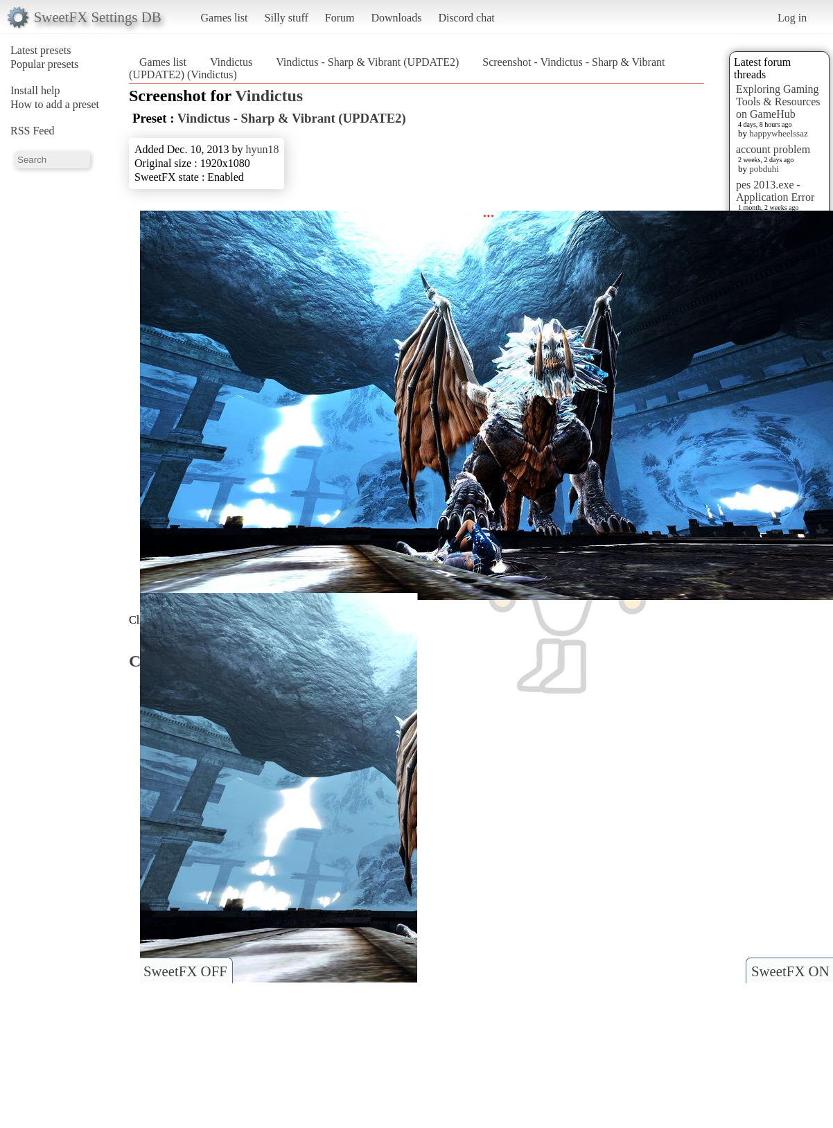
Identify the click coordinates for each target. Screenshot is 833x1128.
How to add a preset (54, 104)
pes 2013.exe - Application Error (775, 191)
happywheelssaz (778, 133)
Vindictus (231, 62)
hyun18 (262, 149)
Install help (35, 90)
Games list (224, 18)
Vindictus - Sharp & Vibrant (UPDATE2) (367, 62)
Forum (340, 18)
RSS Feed (32, 130)
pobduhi (764, 169)
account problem (773, 149)
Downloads (396, 18)
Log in (792, 18)
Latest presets (40, 50)
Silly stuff (286, 18)
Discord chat (466, 18)
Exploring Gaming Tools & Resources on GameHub (778, 101)
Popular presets (44, 64)
